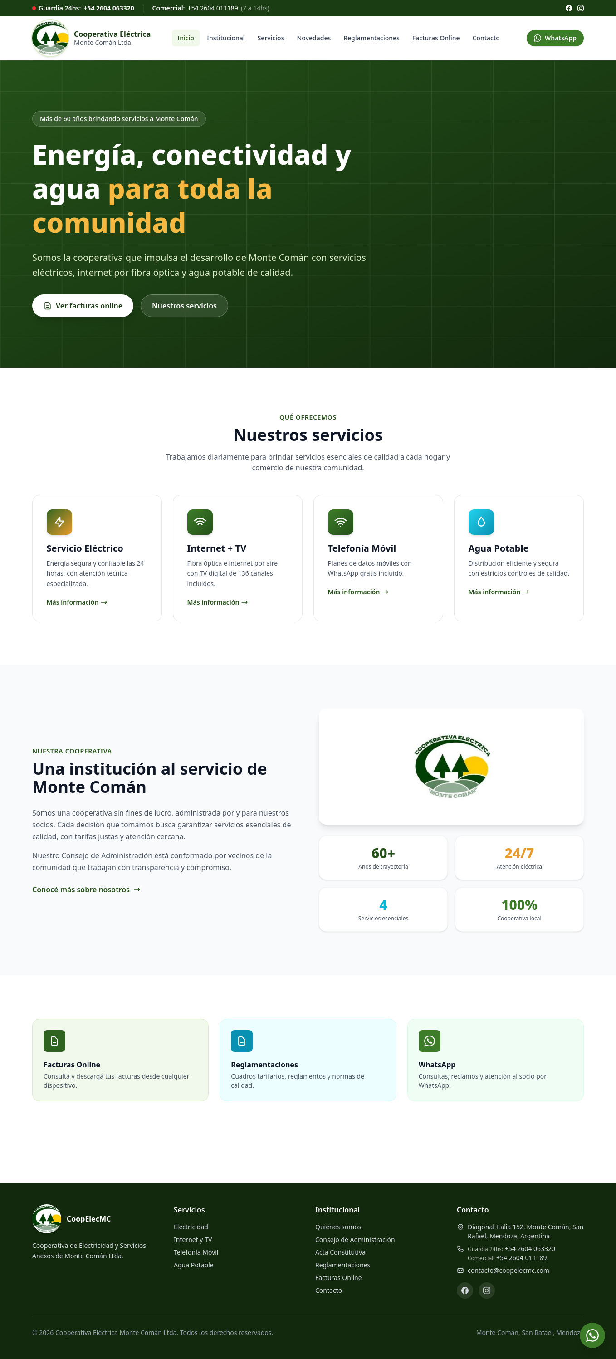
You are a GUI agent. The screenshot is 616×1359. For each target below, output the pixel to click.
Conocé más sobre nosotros (86, 891)
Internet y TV (193, 1239)
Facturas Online (436, 38)
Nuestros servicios (184, 306)
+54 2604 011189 (212, 8)
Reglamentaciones (371, 38)
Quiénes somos (338, 1226)
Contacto (486, 38)
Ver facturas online (82, 306)
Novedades (314, 38)
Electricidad (191, 1226)
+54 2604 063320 (108, 8)
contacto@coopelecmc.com (508, 1270)
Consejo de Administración (355, 1239)
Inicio (185, 38)
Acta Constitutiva (340, 1252)
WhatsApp (555, 38)
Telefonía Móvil (196, 1252)
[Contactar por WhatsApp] (592, 1335)
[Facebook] (569, 8)
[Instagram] (580, 8)
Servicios (271, 38)
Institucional (226, 38)
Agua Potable (194, 1265)
